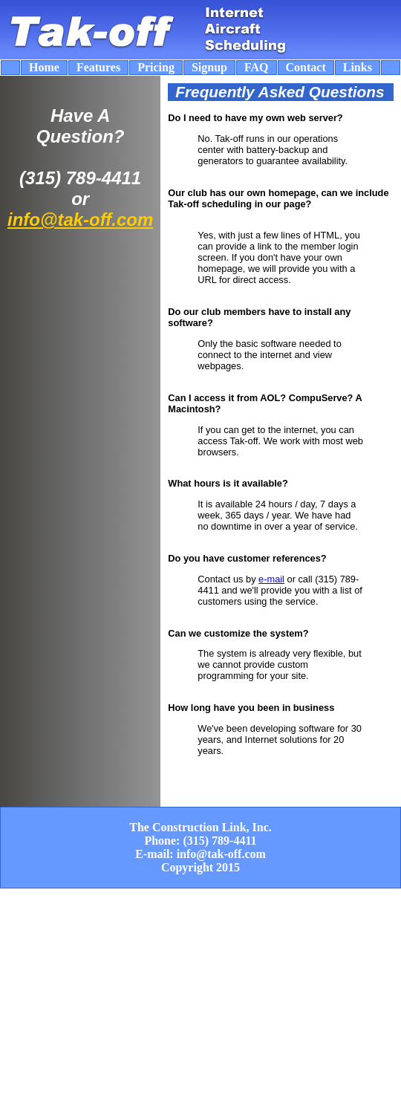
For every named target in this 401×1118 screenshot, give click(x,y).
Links (357, 67)
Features (98, 67)
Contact (306, 67)
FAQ (256, 67)
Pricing (156, 67)
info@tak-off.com (80, 219)
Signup (209, 67)
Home (44, 67)
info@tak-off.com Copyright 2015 (213, 861)
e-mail (271, 579)
